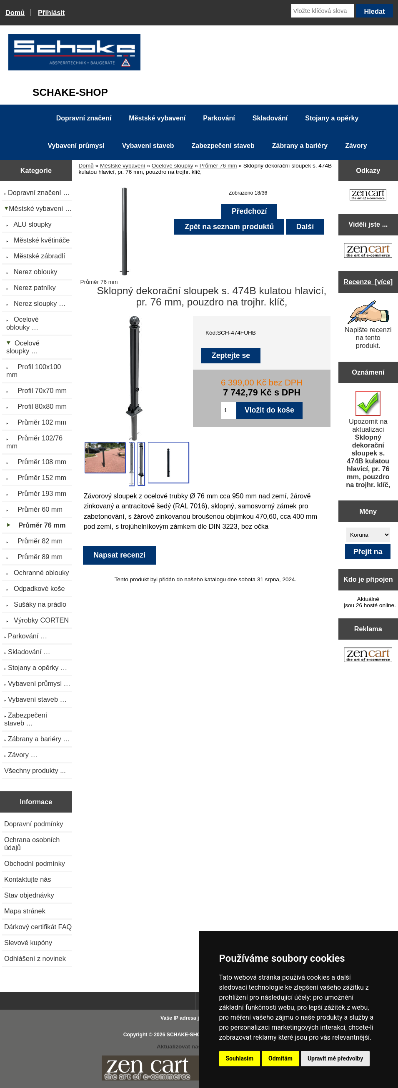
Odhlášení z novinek (35, 958)
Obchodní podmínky (34, 863)
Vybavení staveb (148, 145)
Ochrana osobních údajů (32, 843)
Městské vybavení (122, 166)
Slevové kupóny (28, 942)
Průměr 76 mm (218, 166)
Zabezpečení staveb (223, 145)
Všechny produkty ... (35, 770)
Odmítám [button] (280, 1058)
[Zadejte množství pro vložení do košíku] (228, 410)
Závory (356, 145)
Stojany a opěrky (331, 118)
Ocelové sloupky (172, 166)
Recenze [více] (368, 281)
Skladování (270, 118)
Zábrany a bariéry (300, 145)
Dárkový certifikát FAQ (38, 926)
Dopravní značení (83, 118)
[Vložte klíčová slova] (322, 11)
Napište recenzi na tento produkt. (368, 324)
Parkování (219, 118)
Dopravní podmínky (33, 824)
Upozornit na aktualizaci (368, 439)
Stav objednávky (29, 895)
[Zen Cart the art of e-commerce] (368, 195)
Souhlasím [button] (240, 1058)
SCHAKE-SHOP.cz (188, 1035)
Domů (15, 12)
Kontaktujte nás (27, 879)
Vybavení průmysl (76, 145)
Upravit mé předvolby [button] (335, 1058)
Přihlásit (51, 12)
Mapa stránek (24, 911)
